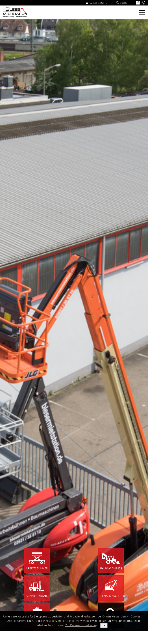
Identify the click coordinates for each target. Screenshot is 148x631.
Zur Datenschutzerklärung (81, 625)
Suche (121, 3)
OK (104, 625)
